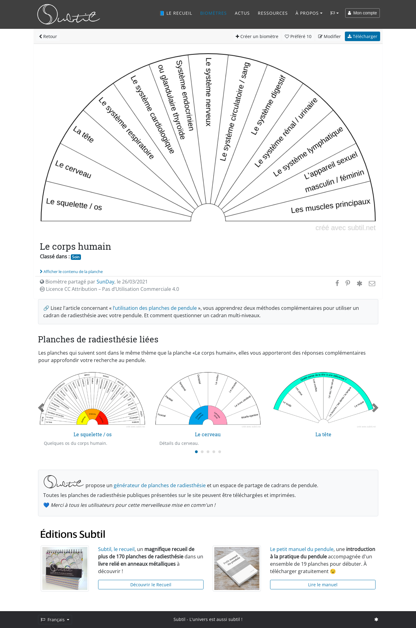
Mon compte (362, 12)
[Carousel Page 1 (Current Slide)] (196, 451)
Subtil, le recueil (116, 549)
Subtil (179, 619)
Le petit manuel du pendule (302, 549)
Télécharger (362, 36)
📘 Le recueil (175, 13)
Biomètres (213, 13)
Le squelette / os (93, 434)
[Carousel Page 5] (219, 451)
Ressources (273, 13)
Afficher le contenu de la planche (71, 271)
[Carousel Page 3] (208, 451)
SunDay (105, 281)
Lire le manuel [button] (323, 585)
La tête (323, 434)
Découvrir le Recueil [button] (150, 585)
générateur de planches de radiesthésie (160, 485)
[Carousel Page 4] (213, 451)
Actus (242, 13)
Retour (48, 36)
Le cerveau (208, 434)
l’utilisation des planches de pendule (155, 308)
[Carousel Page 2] (202, 451)
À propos (307, 13)
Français (53, 619)
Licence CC (109, 289)
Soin (75, 257)
